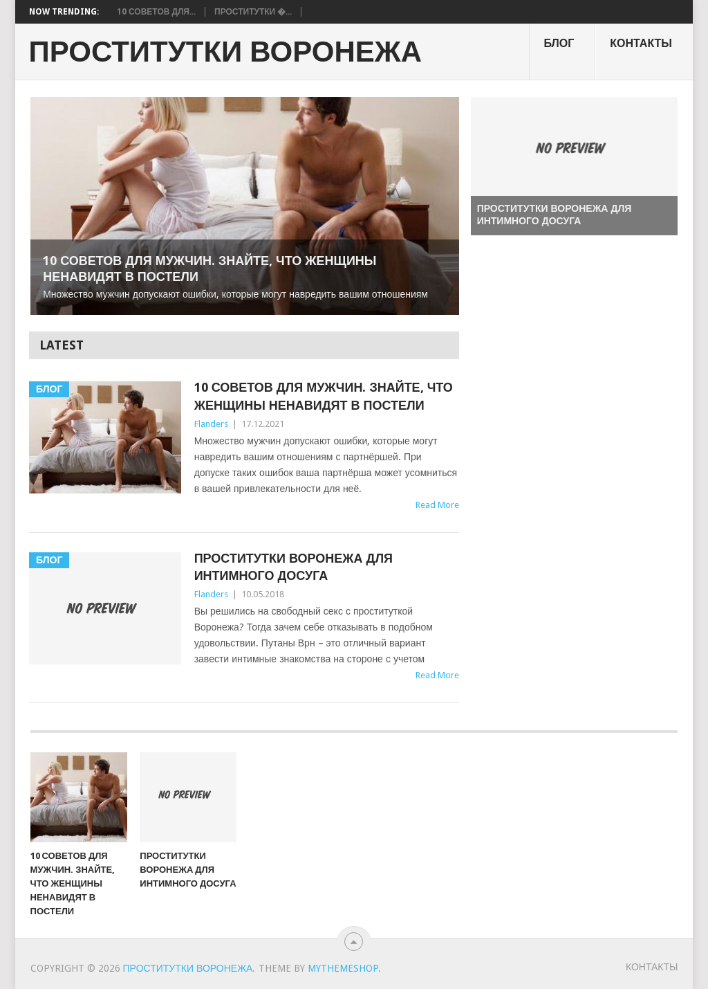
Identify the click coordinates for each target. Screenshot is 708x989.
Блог (558, 43)
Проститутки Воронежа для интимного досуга (293, 567)
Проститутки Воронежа (225, 51)
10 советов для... (156, 12)
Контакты (641, 43)
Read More (437, 505)
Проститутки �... (253, 12)
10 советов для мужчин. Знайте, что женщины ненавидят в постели (323, 396)
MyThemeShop (343, 968)
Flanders (211, 424)
